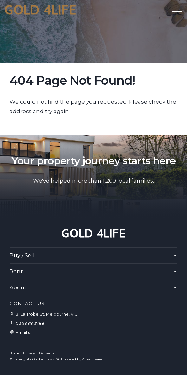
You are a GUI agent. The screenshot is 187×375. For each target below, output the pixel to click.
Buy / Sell (22, 255)
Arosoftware (92, 359)
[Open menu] (177, 9)
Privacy (29, 353)
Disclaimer (47, 353)
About (18, 287)
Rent (16, 271)
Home (14, 353)
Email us (24, 332)
